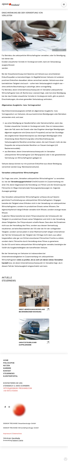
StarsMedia (16, 438)
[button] (63, 4)
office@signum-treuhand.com (17, 388)
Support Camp (17, 440)
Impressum (7, 433)
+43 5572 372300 (10, 391)
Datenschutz (17, 433)
